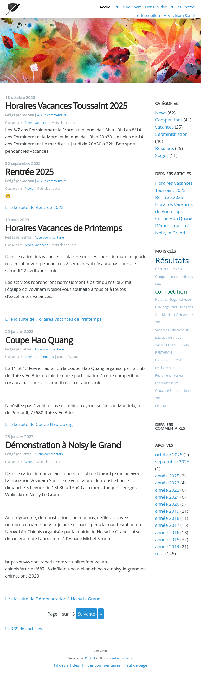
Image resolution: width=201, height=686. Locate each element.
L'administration (171, 134)
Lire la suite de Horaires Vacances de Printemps (53, 319)
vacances (41, 123)
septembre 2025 (172, 462)
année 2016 (167, 532)
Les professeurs (166, 383)
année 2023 (167, 483)
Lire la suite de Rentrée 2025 (34, 207)
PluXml (90, 658)
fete (158, 284)
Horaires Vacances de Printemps (63, 228)
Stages (161, 155)
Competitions (44, 357)
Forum (160, 360)
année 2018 (167, 518)
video (162, 6)
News (29, 123)
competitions (183, 276)
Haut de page (135, 665)
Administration (122, 658)
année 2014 (167, 546)
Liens (149, 6)
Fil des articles (66, 665)
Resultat (161, 405)
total (160, 553)
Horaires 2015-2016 (169, 269)
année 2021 (167, 497)
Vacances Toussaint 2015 (173, 330)
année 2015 (167, 539)
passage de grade (168, 337)
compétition (171, 291)
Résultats (172, 260)
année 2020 (167, 504)
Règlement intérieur (169, 375)
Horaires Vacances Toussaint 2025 (66, 105)
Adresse (185, 299)
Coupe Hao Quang (39, 340)
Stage (173, 299)
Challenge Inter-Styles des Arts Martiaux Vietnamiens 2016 (174, 314)
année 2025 (167, 476)
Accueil (106, 6)
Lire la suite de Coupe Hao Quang (39, 424)
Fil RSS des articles (23, 629)
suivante (86, 614)
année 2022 (167, 490)
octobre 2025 (169, 455)
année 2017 (167, 525)
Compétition (164, 276)
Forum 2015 (174, 360)
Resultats (164, 148)
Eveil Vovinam (165, 368)
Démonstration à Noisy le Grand (63, 445)
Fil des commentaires (101, 665)
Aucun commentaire (52, 115)
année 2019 (167, 511)
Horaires (161, 299)
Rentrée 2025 (29, 171)
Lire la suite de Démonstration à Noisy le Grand (52, 599)
